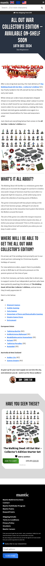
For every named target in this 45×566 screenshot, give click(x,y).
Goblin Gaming (13, 308)
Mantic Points (8, 509)
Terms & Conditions (11, 520)
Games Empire (13, 360)
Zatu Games (12, 311)
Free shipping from (22, 13)
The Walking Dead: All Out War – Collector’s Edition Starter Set (22, 450)
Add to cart (11, 461)
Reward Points (9, 512)
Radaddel (11, 346)
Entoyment (11, 320)
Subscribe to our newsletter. (15, 544)
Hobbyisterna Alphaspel (17, 334)
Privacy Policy (8, 523)
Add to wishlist (22, 456)
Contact (6, 503)
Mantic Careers (9, 529)
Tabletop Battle (13, 331)
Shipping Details (9, 517)
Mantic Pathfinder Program (14, 506)
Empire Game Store (15, 317)
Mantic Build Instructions (13, 500)
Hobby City (11, 357)
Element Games (13, 305)
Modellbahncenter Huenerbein (19, 337)
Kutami (10, 340)
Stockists (7, 526)
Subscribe (10, 555)
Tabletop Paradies (14, 343)
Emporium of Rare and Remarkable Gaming (25, 314)
